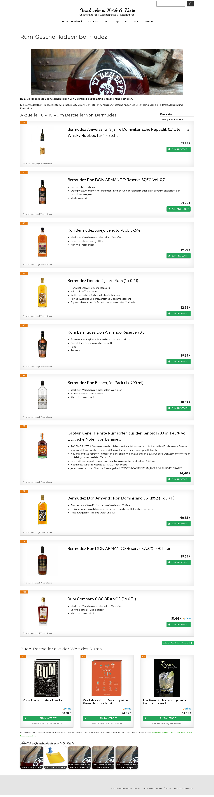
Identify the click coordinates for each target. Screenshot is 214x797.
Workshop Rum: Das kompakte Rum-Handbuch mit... (105, 702)
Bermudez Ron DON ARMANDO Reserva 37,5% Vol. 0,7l (117, 179)
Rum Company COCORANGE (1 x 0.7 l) (102, 599)
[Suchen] (190, 4)
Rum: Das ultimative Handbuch (45, 700)
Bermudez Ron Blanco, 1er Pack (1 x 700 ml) (105, 382)
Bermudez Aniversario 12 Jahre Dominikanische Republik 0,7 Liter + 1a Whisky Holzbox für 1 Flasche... (128, 132)
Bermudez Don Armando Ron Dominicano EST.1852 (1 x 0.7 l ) (121, 498)
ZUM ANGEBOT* (180, 149)
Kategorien (166, 114)
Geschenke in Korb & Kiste (107, 10)
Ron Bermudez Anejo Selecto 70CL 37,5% (104, 230)
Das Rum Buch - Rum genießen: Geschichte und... (166, 702)
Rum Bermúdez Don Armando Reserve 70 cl (107, 332)
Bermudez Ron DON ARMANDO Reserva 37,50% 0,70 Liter (119, 548)
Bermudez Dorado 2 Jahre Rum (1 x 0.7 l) (103, 280)
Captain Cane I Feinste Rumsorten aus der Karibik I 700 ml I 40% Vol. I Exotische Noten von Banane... (128, 436)
